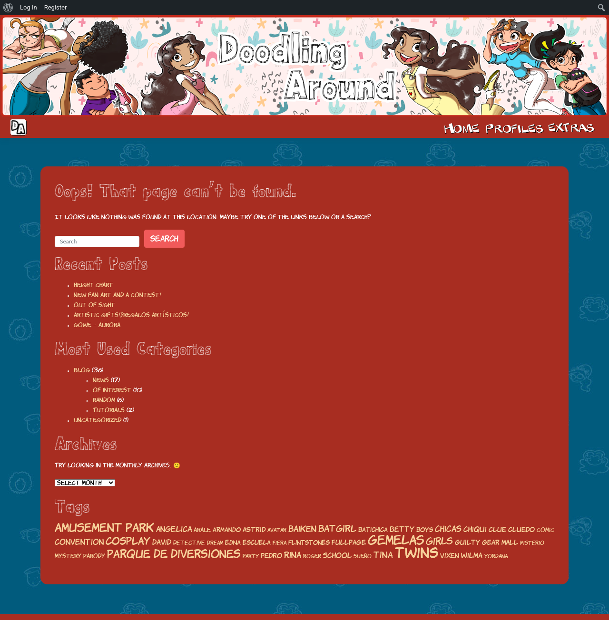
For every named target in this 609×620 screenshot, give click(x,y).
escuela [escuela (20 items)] (257, 542)
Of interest (112, 390)
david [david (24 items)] (161, 542)
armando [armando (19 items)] (227, 530)
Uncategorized (97, 420)
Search (164, 238)
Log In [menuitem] (28, 7)
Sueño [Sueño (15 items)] (363, 556)
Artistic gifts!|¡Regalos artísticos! (131, 315)
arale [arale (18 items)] (202, 530)
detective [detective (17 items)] (189, 542)
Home (461, 127)
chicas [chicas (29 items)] (448, 529)
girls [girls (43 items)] (439, 541)
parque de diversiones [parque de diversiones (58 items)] (174, 554)
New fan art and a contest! (117, 295)
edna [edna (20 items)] (233, 542)
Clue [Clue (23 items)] (497, 529)
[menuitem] (8, 7)
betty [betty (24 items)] (402, 529)
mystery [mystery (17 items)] (68, 556)
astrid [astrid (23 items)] (254, 529)
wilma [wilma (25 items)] (471, 555)
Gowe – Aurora (97, 325)
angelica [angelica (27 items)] (174, 529)
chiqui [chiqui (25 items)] (475, 529)
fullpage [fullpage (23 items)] (349, 542)
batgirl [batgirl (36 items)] (337, 529)
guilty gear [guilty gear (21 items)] (477, 542)
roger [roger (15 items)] (312, 556)
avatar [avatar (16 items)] (276, 530)
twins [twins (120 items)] (416, 553)
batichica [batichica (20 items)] (373, 530)
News (101, 380)
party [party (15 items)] (251, 556)
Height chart (93, 285)
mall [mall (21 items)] (509, 542)
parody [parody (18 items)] (94, 556)
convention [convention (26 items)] (79, 542)
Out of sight (94, 305)
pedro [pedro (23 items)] (271, 555)
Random (104, 400)
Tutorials (109, 410)
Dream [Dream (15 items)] (215, 543)
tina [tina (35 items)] (383, 555)
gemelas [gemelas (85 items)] (396, 540)
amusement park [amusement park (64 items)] (104, 528)
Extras (572, 127)
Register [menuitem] (55, 7)
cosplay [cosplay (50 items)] (128, 541)
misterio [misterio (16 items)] (532, 543)
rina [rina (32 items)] (292, 555)
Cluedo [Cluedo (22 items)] (521, 530)
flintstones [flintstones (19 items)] (309, 542)
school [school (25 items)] (337, 555)
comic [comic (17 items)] (545, 530)
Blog (82, 370)
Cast (513, 127)
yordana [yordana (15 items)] (496, 556)
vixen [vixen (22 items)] (449, 556)
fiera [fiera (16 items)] (279, 543)
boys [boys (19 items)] (424, 530)
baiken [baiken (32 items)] (302, 529)
